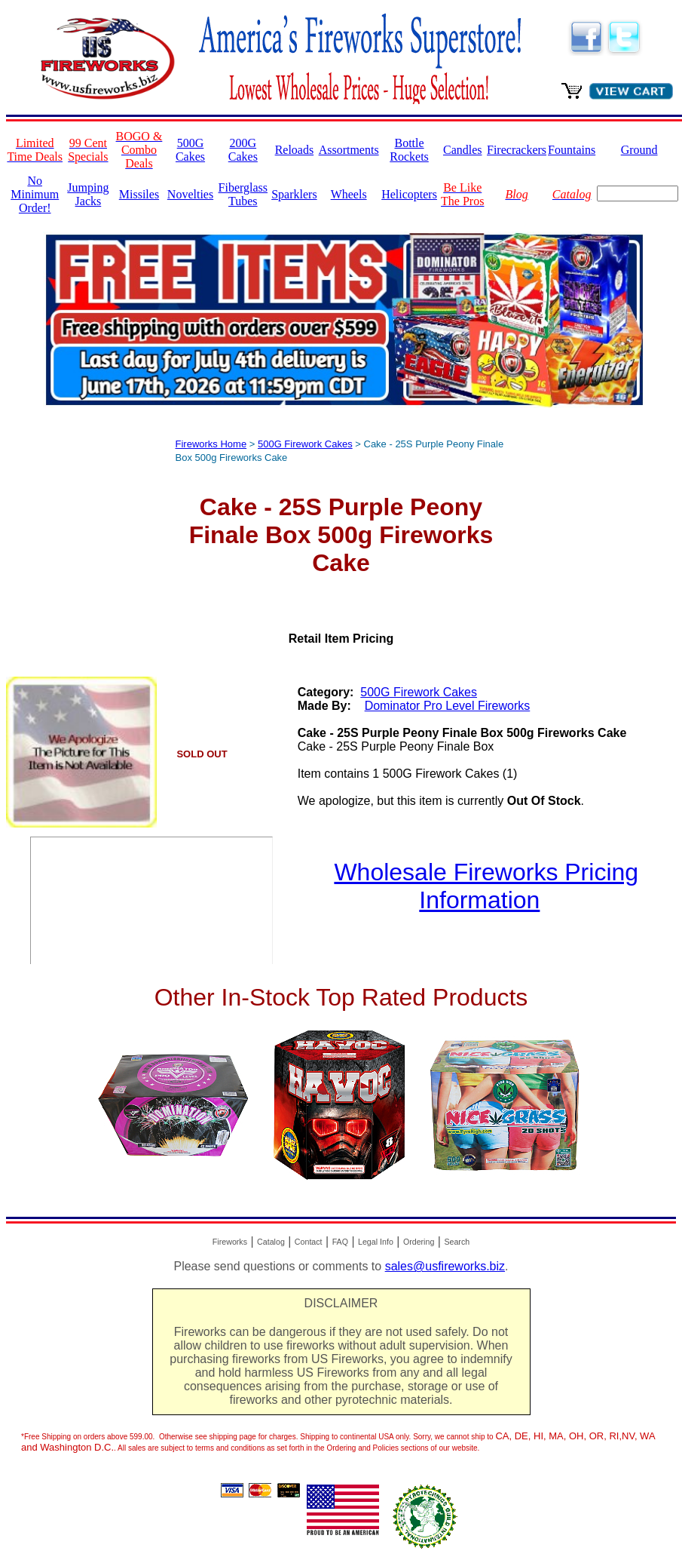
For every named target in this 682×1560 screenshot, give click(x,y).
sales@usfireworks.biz (445, 1266)
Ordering (418, 1241)
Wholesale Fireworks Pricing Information (486, 886)
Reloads (294, 149)
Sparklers (294, 194)
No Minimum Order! (35, 194)
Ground (639, 149)
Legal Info (375, 1241)
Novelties (190, 194)
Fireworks (230, 1241)
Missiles (139, 194)
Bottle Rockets (409, 150)
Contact (309, 1241)
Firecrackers (516, 149)
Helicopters (409, 194)
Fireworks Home (211, 444)
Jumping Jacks (88, 194)
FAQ (340, 1241)
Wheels (349, 194)
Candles (462, 149)
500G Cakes (190, 150)
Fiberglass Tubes (243, 194)
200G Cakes (243, 150)
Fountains (571, 149)
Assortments (349, 149)
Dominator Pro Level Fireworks (448, 705)
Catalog (271, 1241)
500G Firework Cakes (305, 444)
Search (456, 1241)
